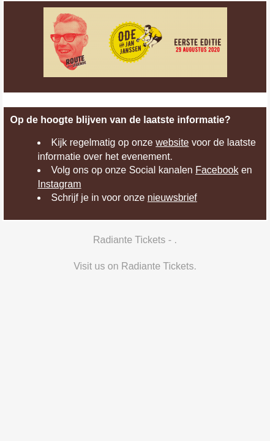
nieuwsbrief (172, 197)
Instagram (59, 184)
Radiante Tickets (157, 266)
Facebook (216, 170)
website (172, 142)
